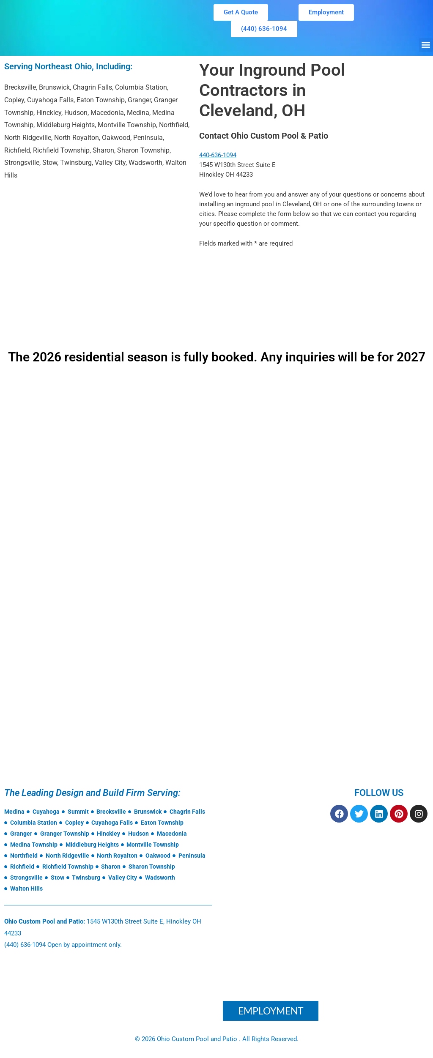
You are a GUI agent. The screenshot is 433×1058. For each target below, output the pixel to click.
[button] (426, 45)
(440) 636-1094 (25, 945)
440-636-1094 (217, 155)
